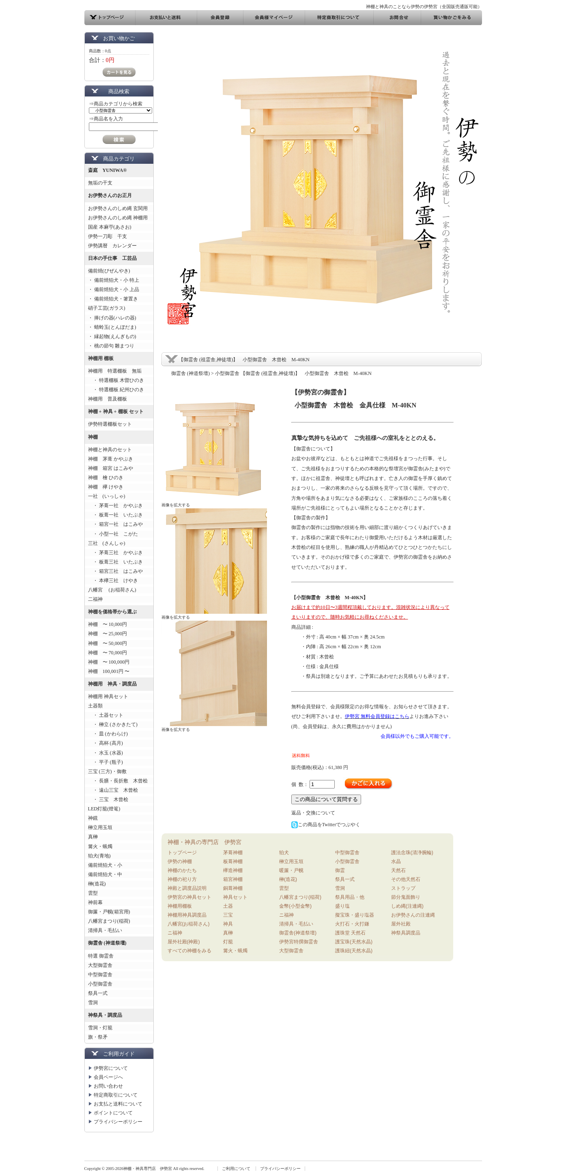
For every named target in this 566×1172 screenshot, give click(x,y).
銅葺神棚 (233, 888)
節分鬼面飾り (405, 897)
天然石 (398, 870)
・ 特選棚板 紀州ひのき (116, 389)
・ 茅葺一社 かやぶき (115, 505)
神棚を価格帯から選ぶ (112, 612)
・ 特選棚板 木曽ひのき (116, 380)
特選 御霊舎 (101, 956)
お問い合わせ (108, 1086)
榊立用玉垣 (100, 827)
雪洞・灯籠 (100, 1028)
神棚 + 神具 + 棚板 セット (116, 411)
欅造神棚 (233, 870)
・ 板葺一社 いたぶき (115, 515)
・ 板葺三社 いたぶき (115, 562)
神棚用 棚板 (101, 358)
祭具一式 (98, 993)
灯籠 (228, 942)
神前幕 (95, 902)
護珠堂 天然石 (350, 933)
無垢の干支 (100, 183)
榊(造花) (97, 884)
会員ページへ (108, 1077)
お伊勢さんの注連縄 (413, 915)
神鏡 (93, 818)
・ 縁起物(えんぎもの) (112, 336)
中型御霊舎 (100, 974)
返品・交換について (313, 813)
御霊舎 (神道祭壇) (107, 943)
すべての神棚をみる (189, 950)
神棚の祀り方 (182, 879)
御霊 (340, 870)
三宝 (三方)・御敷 (107, 771)
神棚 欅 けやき (105, 487)
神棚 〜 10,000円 (107, 624)
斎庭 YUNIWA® (107, 170)
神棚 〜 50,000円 (107, 643)
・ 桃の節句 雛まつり (111, 346)
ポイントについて (113, 1113)
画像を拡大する (175, 505)
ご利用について (236, 1168)
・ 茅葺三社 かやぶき (115, 552)
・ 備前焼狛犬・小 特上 (113, 280)
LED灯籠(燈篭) (104, 809)
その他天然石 (405, 879)
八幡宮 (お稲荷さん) (112, 590)
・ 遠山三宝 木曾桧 (113, 790)
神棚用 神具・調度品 (112, 684)
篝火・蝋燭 (100, 846)
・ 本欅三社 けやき (113, 580)
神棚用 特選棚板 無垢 (115, 371)
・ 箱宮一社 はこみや (115, 524)
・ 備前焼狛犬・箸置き (113, 299)
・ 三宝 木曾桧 (108, 799)
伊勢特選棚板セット (110, 424)
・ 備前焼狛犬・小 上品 (113, 289)
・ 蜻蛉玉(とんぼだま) (112, 327)
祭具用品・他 (349, 897)
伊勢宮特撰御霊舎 (298, 942)
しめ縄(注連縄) (407, 906)
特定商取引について (116, 1095)
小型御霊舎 (100, 984)
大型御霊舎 (100, 965)
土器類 (95, 706)
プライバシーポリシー (118, 1122)
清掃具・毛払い (105, 930)
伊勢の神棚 (180, 861)
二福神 (95, 599)
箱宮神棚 (233, 879)
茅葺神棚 (233, 852)
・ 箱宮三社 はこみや (115, 571)
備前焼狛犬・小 (105, 865)
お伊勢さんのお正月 (110, 195)
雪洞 (93, 1002)
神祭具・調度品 (105, 1015)
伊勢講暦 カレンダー (112, 246)
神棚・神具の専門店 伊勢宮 (204, 842)
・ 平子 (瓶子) (105, 762)
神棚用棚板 (180, 906)
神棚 (93, 437)
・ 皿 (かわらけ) (108, 734)
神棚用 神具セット (108, 696)
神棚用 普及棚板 (107, 399)
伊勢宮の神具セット (189, 897)
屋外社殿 (401, 924)
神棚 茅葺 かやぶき (110, 459)
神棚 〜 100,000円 (109, 662)
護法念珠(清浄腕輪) (412, 852)
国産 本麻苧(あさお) (112, 227)
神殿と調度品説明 (187, 888)
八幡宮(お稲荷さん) (189, 924)
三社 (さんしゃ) (106, 543)
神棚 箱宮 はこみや (110, 468)
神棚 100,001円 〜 (109, 671)
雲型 (93, 893)
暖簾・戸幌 (291, 870)
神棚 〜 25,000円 (107, 633)
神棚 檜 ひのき (105, 477)
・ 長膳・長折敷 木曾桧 (118, 781)
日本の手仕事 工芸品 (112, 258)
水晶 (396, 861)
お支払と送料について (118, 1104)
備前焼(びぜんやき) (109, 271)
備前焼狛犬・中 (105, 874)
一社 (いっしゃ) (106, 496)
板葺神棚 (233, 861)
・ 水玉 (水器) (105, 753)
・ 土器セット (105, 715)
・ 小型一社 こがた (113, 534)
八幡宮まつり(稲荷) (109, 921)
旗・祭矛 (98, 1037)
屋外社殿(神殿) (184, 942)
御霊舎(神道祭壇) (297, 933)
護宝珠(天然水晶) (353, 942)
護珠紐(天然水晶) (353, 950)
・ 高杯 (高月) (105, 743)
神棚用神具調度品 (187, 915)
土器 (228, 906)
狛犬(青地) (99, 856)
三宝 (228, 915)
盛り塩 (342, 906)
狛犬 (284, 852)
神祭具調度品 (405, 933)
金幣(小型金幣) (295, 906)
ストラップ (403, 888)
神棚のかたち (182, 870)
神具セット (235, 897)
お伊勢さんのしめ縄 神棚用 (118, 218)
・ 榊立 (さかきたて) (113, 724)
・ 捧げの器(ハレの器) (112, 318)
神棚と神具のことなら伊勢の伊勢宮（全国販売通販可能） (424, 6)
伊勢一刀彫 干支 (107, 236)
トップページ (182, 852)
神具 (228, 924)
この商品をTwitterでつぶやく (326, 824)
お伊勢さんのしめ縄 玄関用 (118, 208)
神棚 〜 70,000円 (107, 653)
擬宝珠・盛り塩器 (354, 915)
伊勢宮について (111, 1068)
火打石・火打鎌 (352, 924)
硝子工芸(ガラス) (106, 308)
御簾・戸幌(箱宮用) (109, 912)
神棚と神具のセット (110, 449)
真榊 (93, 837)
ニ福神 (175, 933)
